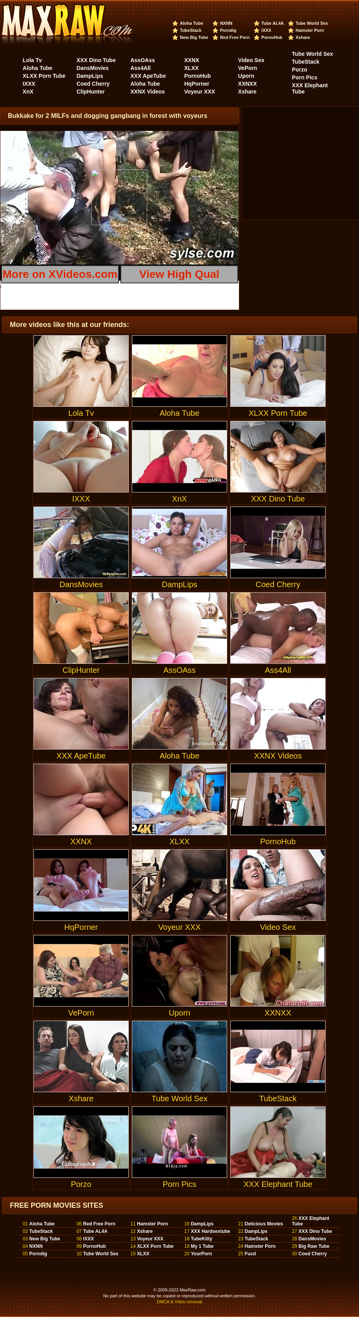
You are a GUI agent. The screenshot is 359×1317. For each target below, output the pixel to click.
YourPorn (201, 1253)
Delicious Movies (263, 1224)
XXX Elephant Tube (278, 1147)
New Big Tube (194, 37)
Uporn (246, 76)
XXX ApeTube (148, 76)
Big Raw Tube (313, 1246)
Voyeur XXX (199, 91)
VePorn (247, 68)
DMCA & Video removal (179, 1301)
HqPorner (196, 84)
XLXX (191, 68)
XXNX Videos (147, 91)
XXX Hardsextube (210, 1231)
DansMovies (92, 68)
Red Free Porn (235, 37)
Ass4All (140, 68)
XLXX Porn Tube (44, 76)
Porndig (228, 30)
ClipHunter (90, 91)
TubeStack (191, 30)
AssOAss (142, 60)
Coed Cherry (92, 84)
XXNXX (247, 84)
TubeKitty (201, 1239)
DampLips (89, 76)
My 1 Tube (202, 1246)
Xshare (303, 37)
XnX (28, 91)
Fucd (250, 1253)
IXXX (266, 30)
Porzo (299, 69)
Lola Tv (32, 60)
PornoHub (271, 37)
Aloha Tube (191, 23)
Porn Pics (305, 77)
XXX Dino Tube (95, 60)
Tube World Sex (312, 23)
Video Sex (251, 60)
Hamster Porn (310, 30)
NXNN (226, 23)
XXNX (191, 60)
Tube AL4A (272, 23)
